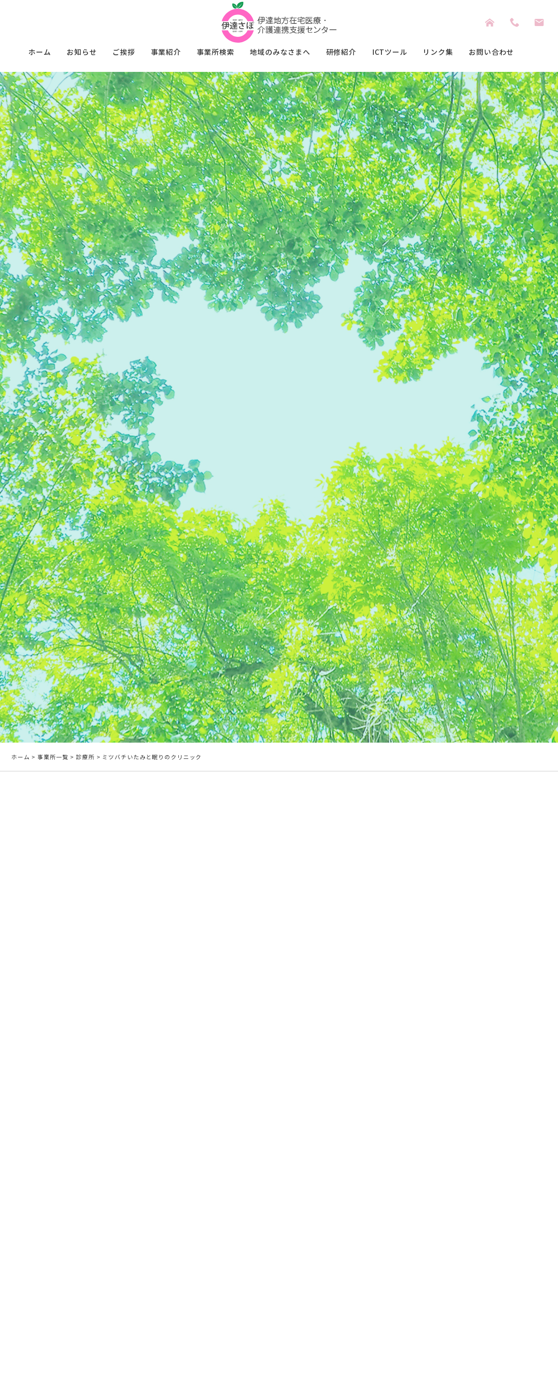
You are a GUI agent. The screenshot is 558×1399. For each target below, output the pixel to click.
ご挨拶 (110, 52)
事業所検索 (209, 52)
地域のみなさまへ (280, 52)
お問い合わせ (509, 52)
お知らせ (65, 52)
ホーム (19, 52)
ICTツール (399, 52)
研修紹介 (347, 52)
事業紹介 (155, 52)
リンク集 (452, 52)
